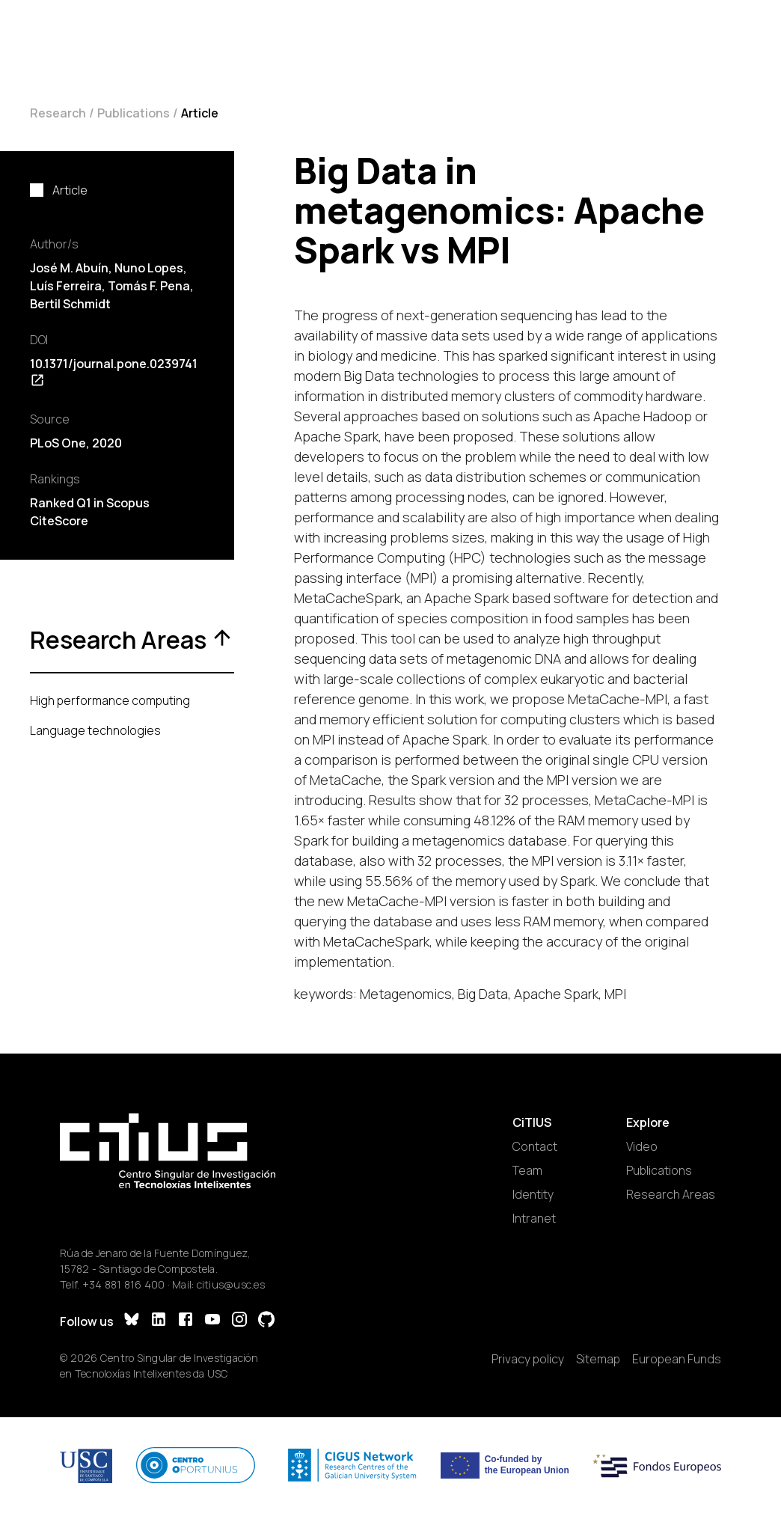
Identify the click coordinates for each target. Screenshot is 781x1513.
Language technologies (95, 730)
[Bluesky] (132, 1321)
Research (58, 113)
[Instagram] (239, 1321)
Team (527, 1170)
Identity (533, 1194)
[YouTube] (212, 1321)
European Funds (676, 1359)
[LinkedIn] (159, 1321)
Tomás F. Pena (149, 286)
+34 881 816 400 (123, 1284)
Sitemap (598, 1359)
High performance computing (110, 700)
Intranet (534, 1218)
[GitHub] (266, 1321)
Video (642, 1146)
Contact (534, 1146)
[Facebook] (186, 1321)
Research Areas (670, 1194)
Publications (133, 113)
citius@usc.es (231, 1284)
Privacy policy (527, 1359)
